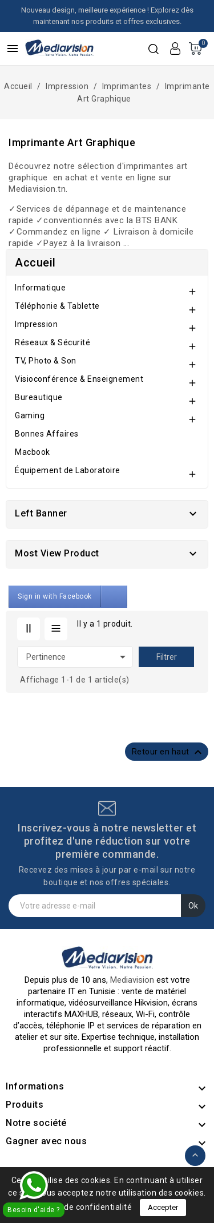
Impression (36, 324)
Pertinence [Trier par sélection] (78, 657)
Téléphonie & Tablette (57, 305)
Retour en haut (168, 752)
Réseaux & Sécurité (52, 342)
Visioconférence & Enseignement (79, 379)
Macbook (32, 452)
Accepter (163, 1207)
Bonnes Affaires (47, 433)
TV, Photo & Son (45, 360)
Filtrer (166, 656)
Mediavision (132, 980)
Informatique (40, 287)
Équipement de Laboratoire (67, 470)
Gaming (30, 415)
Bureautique (39, 397)
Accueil (35, 262)
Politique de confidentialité (80, 1207)
